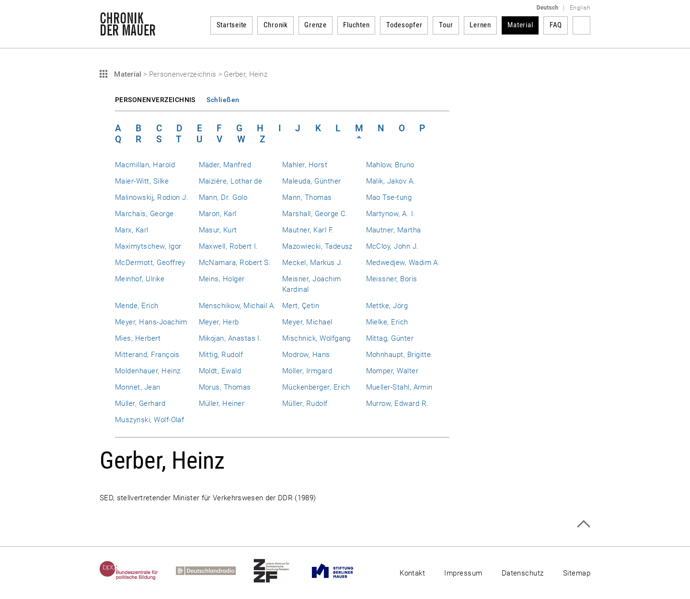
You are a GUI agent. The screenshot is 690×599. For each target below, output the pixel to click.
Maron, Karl (218, 213)
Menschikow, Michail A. (237, 305)
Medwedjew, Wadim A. (403, 262)
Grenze (315, 25)
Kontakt (412, 573)
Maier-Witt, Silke (142, 181)
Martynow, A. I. (390, 213)
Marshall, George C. (315, 213)
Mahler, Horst (304, 165)
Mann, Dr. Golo (223, 197)
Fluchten (356, 25)
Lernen (480, 25)
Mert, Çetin (300, 305)
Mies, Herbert (138, 338)
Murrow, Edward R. (397, 403)
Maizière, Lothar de (231, 181)
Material (520, 25)
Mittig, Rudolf (221, 354)
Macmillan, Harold (145, 165)
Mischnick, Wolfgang (316, 338)
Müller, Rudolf (305, 403)
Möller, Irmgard (307, 371)
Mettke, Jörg (387, 305)
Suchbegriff (581, 25)
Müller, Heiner (222, 403)
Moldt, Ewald (220, 371)
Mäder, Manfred (225, 165)
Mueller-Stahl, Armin (399, 387)
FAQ (556, 25)
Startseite (232, 25)
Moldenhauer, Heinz (147, 371)
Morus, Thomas (225, 387)
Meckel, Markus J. (312, 262)
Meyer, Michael (307, 322)
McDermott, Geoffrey (150, 262)
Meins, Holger (222, 279)
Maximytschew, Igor (148, 246)
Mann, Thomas (307, 197)
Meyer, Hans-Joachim (151, 322)
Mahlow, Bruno (390, 165)
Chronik (276, 25)
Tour (446, 25)
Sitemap (576, 573)
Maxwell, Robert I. (228, 246)
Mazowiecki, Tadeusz (317, 246)
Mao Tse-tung (389, 197)
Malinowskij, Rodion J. (151, 197)
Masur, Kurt (218, 230)
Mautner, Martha (393, 230)
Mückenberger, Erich (316, 387)
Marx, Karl (132, 230)
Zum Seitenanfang (583, 524)
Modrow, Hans (306, 354)
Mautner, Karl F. (308, 230)
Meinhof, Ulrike (139, 279)
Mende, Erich (137, 305)
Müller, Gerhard (140, 403)
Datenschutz (523, 573)
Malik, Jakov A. (390, 181)
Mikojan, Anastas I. (230, 338)
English (580, 7)
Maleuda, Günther (311, 181)
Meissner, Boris (391, 279)
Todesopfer (404, 25)
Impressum (463, 573)
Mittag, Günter (390, 338)
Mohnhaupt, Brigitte (398, 354)
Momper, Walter (392, 371)
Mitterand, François (147, 354)
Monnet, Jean (138, 387)
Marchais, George (144, 213)
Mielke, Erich (387, 322)
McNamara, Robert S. (235, 262)
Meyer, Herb (219, 322)
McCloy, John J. (392, 246)
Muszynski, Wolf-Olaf (149, 419)
